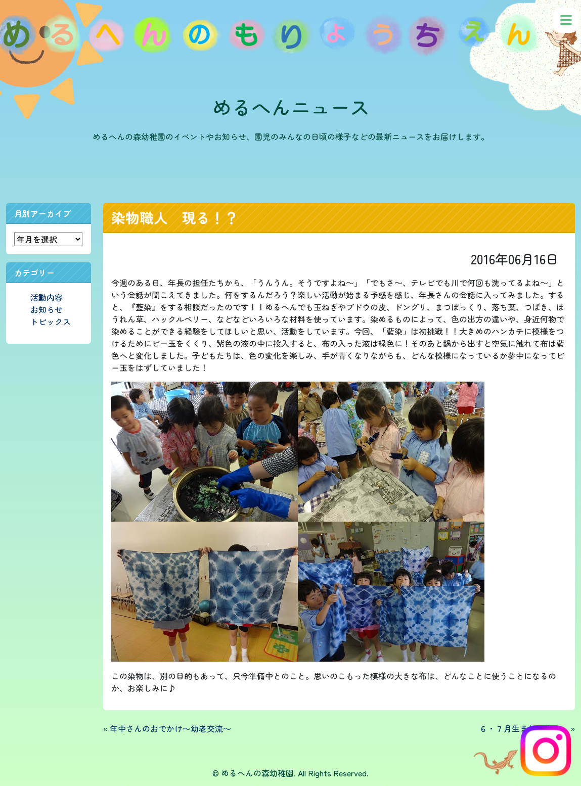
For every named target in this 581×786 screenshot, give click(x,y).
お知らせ (46, 309)
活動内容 (46, 297)
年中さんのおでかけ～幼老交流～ (170, 728)
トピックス (50, 321)
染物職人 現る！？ (175, 217)
